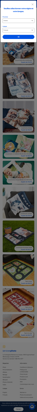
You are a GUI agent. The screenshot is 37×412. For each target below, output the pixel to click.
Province (5, 17)
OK (18, 37)
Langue (5, 26)
